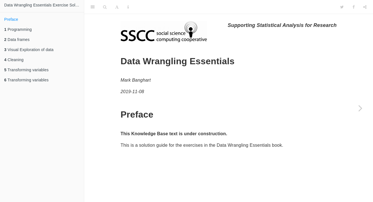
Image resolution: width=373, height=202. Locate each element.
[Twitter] (342, 7)
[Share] (365, 7)
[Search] (105, 7)
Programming (18, 29)
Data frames (17, 39)
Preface (11, 19)
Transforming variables (26, 70)
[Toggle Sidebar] (92, 7)
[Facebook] (353, 7)
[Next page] (360, 108)
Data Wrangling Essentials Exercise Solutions (44, 5)
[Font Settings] (117, 7)
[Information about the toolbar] (128, 7)
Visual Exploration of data (29, 49)
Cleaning (14, 60)
